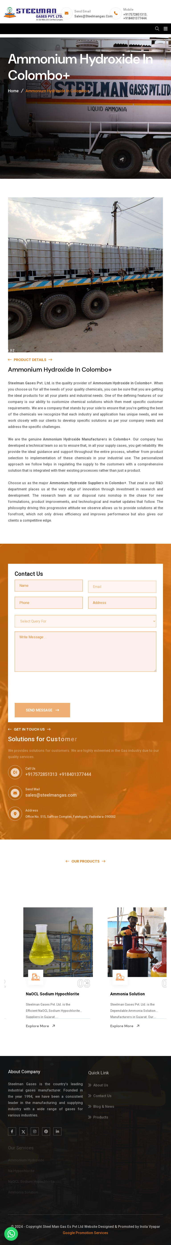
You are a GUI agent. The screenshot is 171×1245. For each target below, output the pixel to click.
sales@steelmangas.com (93, 16)
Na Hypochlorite (19, 994)
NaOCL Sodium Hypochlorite (114, 994)
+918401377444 (135, 18)
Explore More (18, 1025)
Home (13, 90)
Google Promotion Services (85, 1233)
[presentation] (48, 687)
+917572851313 (135, 14)
